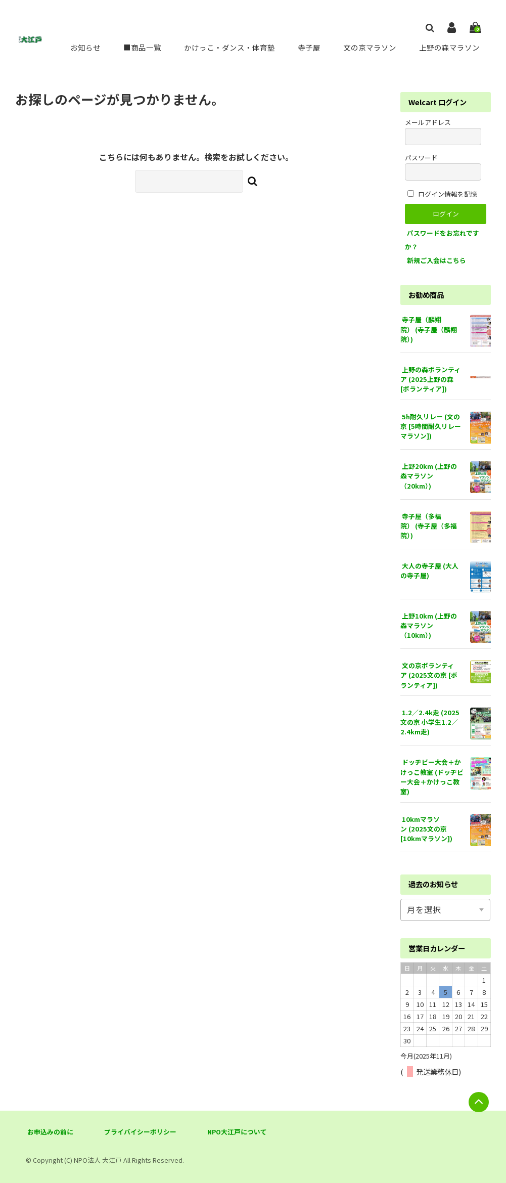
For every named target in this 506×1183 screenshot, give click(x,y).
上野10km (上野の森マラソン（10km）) (428, 625)
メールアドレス (443, 131)
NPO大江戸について (237, 1131)
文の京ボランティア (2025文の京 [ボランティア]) (428, 675)
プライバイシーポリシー (140, 1131)
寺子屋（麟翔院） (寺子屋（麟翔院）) (428, 329)
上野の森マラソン (448, 47)
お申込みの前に (50, 1131)
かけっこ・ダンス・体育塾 (226, 47)
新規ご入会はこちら (436, 260)
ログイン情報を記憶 (442, 194)
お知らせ (81, 47)
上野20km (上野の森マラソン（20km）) (428, 475)
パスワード (443, 167)
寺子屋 (307, 47)
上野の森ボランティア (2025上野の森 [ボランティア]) (430, 379)
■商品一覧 (138, 47)
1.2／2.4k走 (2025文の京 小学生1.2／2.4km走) (429, 722)
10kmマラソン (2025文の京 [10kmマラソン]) (426, 828)
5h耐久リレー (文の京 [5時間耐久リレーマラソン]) (430, 426)
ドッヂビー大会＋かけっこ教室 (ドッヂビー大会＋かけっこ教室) (432, 776)
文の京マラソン (368, 47)
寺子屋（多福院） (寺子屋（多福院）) (428, 525)
